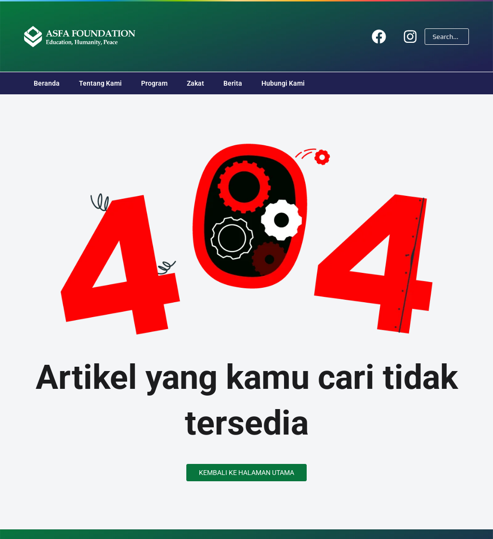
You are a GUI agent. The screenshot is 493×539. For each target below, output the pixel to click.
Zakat (195, 83)
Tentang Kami (100, 83)
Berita (232, 83)
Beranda (47, 83)
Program (154, 83)
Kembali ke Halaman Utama (246, 472)
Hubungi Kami (283, 83)
